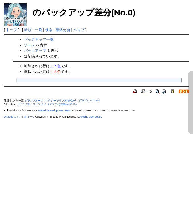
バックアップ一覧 (39, 39)
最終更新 (63, 30)
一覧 (38, 30)
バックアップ (35, 50)
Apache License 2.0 (90, 116)
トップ (11, 30)
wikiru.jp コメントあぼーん (19, 116)
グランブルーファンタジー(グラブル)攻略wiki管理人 (47, 104)
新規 (28, 30)
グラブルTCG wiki (89, 100)
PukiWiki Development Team (54, 110)
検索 (48, 30)
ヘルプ (79, 30)
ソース (29, 45)
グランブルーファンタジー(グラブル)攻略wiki (51, 100)
